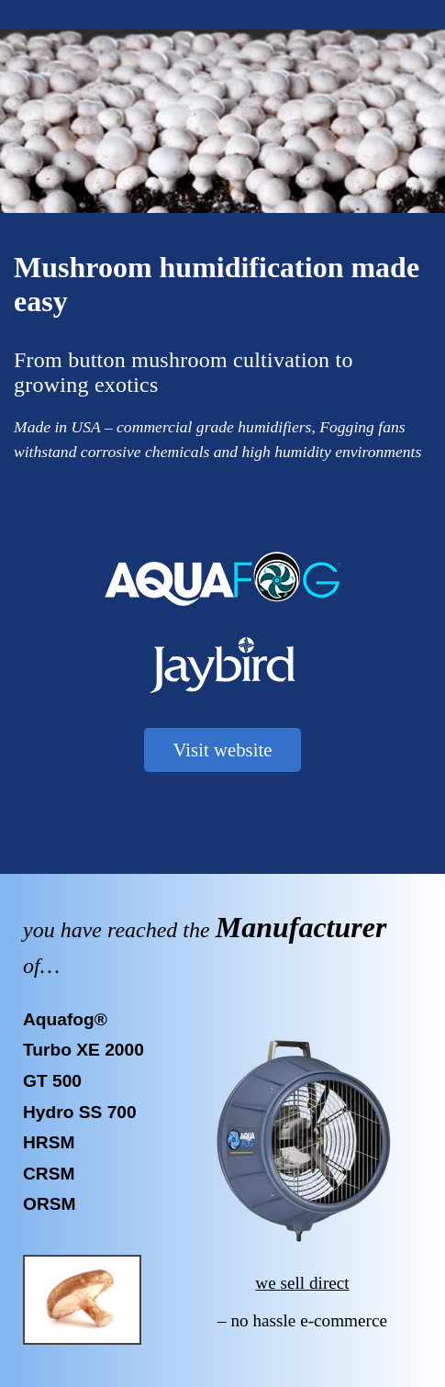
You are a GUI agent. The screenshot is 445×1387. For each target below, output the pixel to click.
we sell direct (302, 1282)
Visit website (223, 749)
